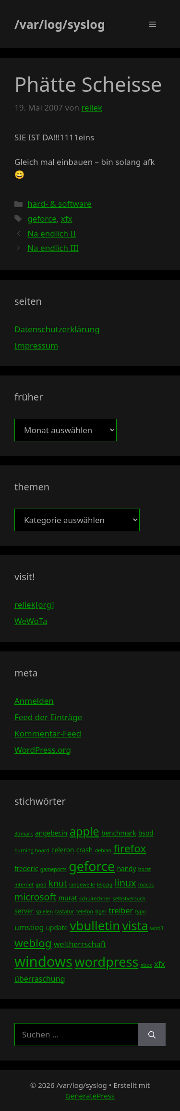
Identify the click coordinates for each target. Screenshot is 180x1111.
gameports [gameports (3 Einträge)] (53, 869)
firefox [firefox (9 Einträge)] (129, 848)
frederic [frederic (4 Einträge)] (26, 868)
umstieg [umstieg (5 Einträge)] (29, 927)
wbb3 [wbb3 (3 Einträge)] (157, 928)
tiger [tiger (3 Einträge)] (101, 911)
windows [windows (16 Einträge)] (43, 961)
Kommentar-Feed (47, 733)
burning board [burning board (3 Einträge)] (31, 850)
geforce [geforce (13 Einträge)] (92, 866)
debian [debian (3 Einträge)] (103, 850)
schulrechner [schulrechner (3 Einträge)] (94, 898)
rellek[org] (34, 604)
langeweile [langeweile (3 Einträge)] (82, 884)
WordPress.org (42, 749)
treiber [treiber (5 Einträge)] (120, 910)
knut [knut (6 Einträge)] (57, 883)
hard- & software (59, 203)
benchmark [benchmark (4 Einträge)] (118, 832)
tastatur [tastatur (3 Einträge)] (64, 911)
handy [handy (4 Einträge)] (126, 868)
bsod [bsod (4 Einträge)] (146, 832)
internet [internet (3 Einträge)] (24, 884)
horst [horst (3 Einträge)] (144, 869)
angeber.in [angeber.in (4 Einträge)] (51, 832)
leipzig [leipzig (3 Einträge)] (104, 884)
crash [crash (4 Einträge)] (84, 849)
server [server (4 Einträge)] (24, 910)
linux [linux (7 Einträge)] (125, 882)
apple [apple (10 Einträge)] (84, 831)
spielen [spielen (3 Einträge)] (44, 911)
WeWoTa (30, 620)
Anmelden (34, 700)
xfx (66, 218)
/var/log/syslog (59, 24)
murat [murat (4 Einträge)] (68, 897)
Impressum (36, 345)
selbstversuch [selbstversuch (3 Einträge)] (129, 898)
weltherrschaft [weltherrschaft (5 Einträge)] (80, 944)
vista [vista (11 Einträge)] (135, 925)
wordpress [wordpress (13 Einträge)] (106, 962)
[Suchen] (152, 1034)
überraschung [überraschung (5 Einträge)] (39, 979)
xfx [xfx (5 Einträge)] (159, 964)
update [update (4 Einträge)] (57, 927)
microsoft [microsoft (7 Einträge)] (35, 896)
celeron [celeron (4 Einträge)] (62, 849)
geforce (42, 218)
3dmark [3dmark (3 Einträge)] (23, 833)
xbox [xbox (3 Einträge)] (146, 964)
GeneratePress (90, 1095)
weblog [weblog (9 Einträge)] (32, 943)
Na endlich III (53, 247)
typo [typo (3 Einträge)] (140, 911)
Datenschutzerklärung (57, 329)
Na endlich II (51, 233)
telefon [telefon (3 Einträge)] (84, 911)
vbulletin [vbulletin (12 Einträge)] (95, 925)
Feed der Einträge (48, 717)
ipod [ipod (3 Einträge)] (41, 884)
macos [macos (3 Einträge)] (146, 884)
